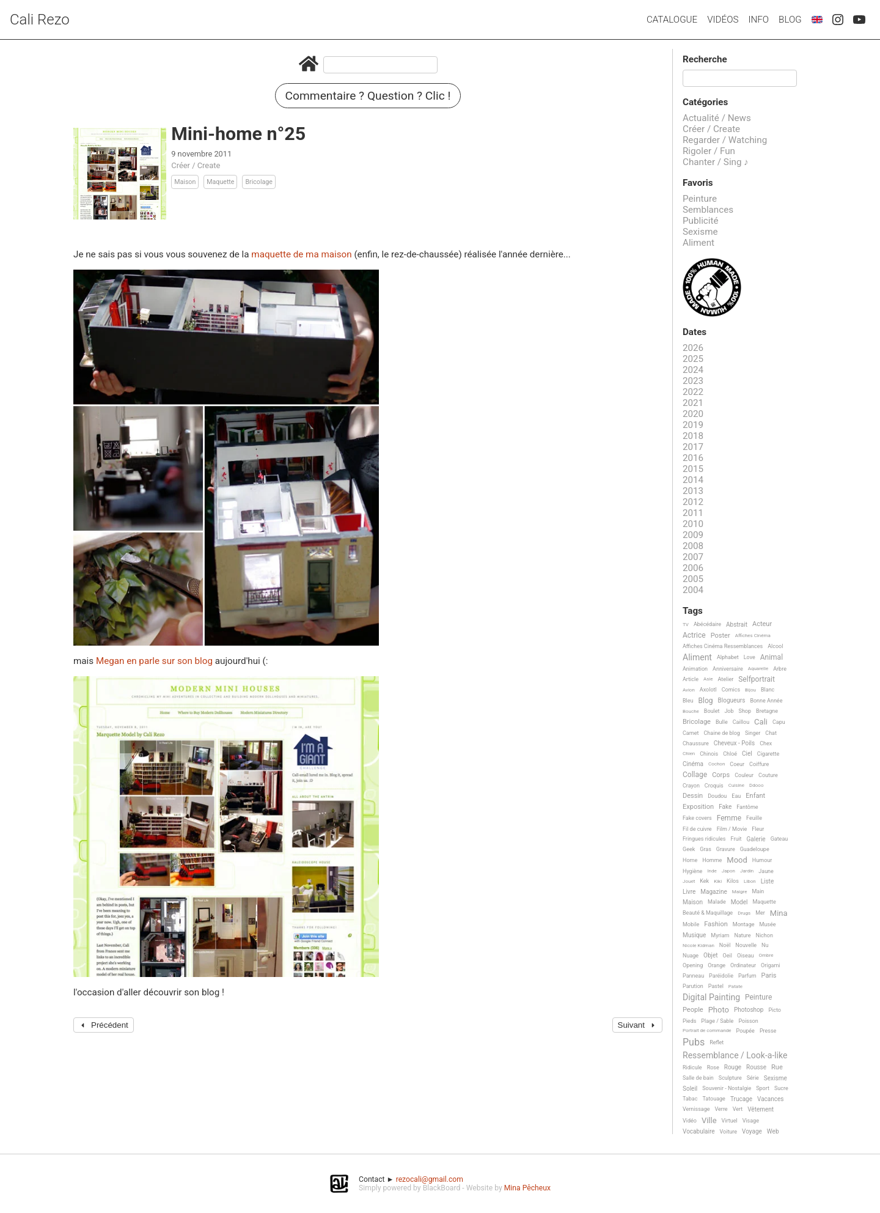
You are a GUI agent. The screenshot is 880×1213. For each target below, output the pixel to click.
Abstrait (736, 624)
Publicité (701, 220)
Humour (762, 860)
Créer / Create (195, 165)
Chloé (730, 753)
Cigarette (768, 753)
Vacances (770, 1099)
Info (758, 19)
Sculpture (730, 1077)
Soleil (690, 1088)
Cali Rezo (40, 19)
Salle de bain (698, 1077)
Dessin (693, 796)
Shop (745, 711)
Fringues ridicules (704, 838)
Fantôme (747, 807)
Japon (728, 871)
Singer (752, 733)
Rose (713, 1067)
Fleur (758, 829)
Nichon (763, 935)
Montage (744, 924)
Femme (729, 818)
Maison (185, 182)
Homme (712, 860)
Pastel (716, 986)
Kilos (733, 881)
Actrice (694, 635)
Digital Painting (711, 997)
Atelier (726, 679)
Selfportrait (756, 679)
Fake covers (697, 818)
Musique (694, 935)
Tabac (690, 1098)
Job (728, 711)
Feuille (754, 818)
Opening (693, 965)
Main (758, 891)
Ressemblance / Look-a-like (735, 1056)
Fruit (736, 838)
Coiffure (759, 764)
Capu (778, 722)
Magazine (713, 891)
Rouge (732, 1067)
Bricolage (258, 182)
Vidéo (690, 1120)
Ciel (747, 753)
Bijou (750, 690)
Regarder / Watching (725, 140)
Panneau (693, 975)
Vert (738, 1109)
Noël (725, 945)
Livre (689, 891)
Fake (725, 806)
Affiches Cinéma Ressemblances (723, 646)
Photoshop (748, 1009)
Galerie (756, 839)
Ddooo (756, 785)
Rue (777, 1067)
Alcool (775, 646)
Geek (689, 849)
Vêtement (760, 1109)
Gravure (725, 849)
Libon (750, 881)
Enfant (755, 796)
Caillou (741, 722)
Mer (760, 912)
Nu (764, 945)
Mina (779, 913)
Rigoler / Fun (709, 151)
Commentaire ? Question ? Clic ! (368, 96)
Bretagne (767, 711)
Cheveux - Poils (734, 743)
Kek (704, 881)
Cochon (716, 764)
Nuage (690, 955)
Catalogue (672, 19)
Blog (790, 19)
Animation (695, 668)
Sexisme (700, 231)
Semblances (708, 209)
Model (739, 902)
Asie (708, 679)
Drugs (744, 913)
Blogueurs (732, 700)
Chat (771, 733)
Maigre (739, 892)
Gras (705, 849)
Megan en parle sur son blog (155, 660)
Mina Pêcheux (527, 1188)
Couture (768, 775)
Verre (721, 1109)
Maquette (220, 182)
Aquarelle (758, 668)
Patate (735, 986)
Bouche (691, 711)
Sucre (781, 1088)
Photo (718, 1010)
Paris (769, 976)
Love (749, 657)
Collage (695, 775)
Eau (736, 796)
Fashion (716, 924)
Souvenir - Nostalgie (726, 1088)
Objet (710, 955)
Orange (716, 965)
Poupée (745, 1030)
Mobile (691, 924)
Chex (766, 743)
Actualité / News (717, 118)
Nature (743, 935)
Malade (717, 901)
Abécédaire (707, 624)
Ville (709, 1120)
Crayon (691, 785)
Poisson (748, 1021)
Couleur (744, 775)
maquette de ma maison (301, 254)
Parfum (747, 975)
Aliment (698, 242)
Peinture (700, 198)
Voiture (729, 1131)
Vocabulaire (699, 1131)
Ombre (766, 955)
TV (686, 624)
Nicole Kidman (698, 945)
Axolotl (708, 689)
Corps (721, 775)
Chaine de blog (722, 733)
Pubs (694, 1042)
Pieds (689, 1021)
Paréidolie (721, 975)
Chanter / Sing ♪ (716, 162)
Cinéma (693, 764)
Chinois (709, 753)
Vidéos (722, 19)
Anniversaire (728, 668)
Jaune (766, 871)
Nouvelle (746, 945)
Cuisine (736, 785)
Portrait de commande (707, 1030)
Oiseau (745, 955)
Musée (767, 924)
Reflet (717, 1042)
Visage (751, 1120)
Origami (770, 965)
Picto (774, 1010)
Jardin (747, 871)
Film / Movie (732, 829)
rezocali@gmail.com (429, 1179)
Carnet (691, 733)
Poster (720, 636)
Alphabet (728, 657)
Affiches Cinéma (753, 635)
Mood (737, 860)
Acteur (762, 624)
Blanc (767, 689)
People (693, 1010)
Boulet (712, 711)
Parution (693, 986)
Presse (768, 1030)
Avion (689, 690)
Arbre (780, 668)
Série (753, 1077)
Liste (767, 881)
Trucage (741, 1099)
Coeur (737, 764)
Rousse (756, 1067)
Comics (731, 689)
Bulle (722, 722)
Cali (761, 722)
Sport (762, 1088)
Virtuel (730, 1120)
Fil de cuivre (697, 829)
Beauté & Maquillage (708, 912)
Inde (711, 871)
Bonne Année (766, 700)
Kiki (718, 881)
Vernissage (696, 1109)
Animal (771, 657)
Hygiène (692, 871)
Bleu (688, 700)
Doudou (717, 796)
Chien (689, 753)
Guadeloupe (754, 849)
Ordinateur (743, 965)
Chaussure (696, 743)
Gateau (779, 838)
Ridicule (692, 1067)
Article (690, 679)
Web (773, 1131)
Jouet (689, 881)
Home (690, 860)
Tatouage (713, 1098)
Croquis (714, 785)
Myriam (720, 935)
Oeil (727, 955)
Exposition (698, 807)
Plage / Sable (717, 1021)
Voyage (752, 1131)
